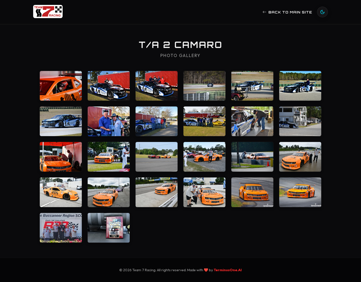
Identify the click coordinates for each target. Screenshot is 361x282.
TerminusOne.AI (228, 270)
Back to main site (287, 12)
